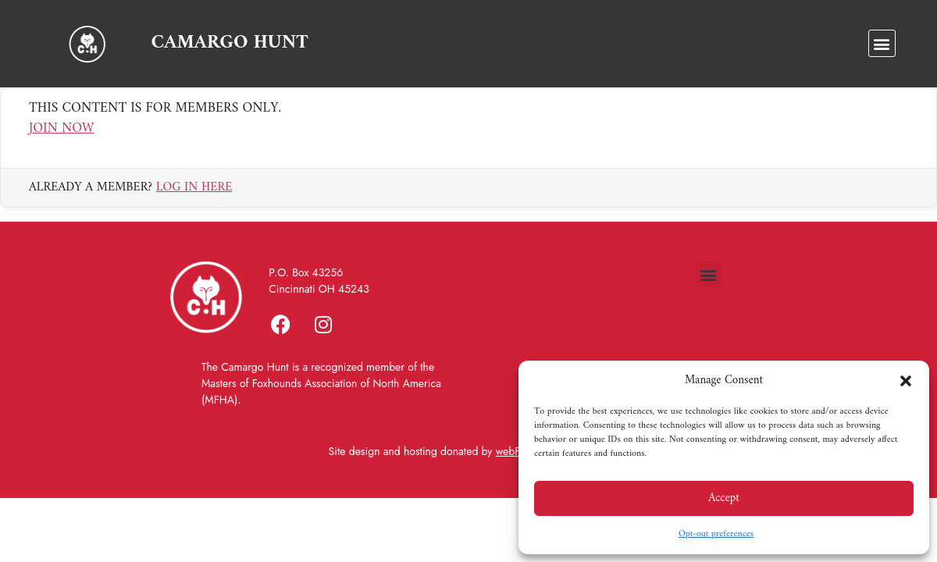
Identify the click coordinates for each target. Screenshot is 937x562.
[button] (906, 381)
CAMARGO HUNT (229, 43)
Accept (723, 498)
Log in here (194, 200)
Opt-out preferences (716, 534)
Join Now (61, 142)
